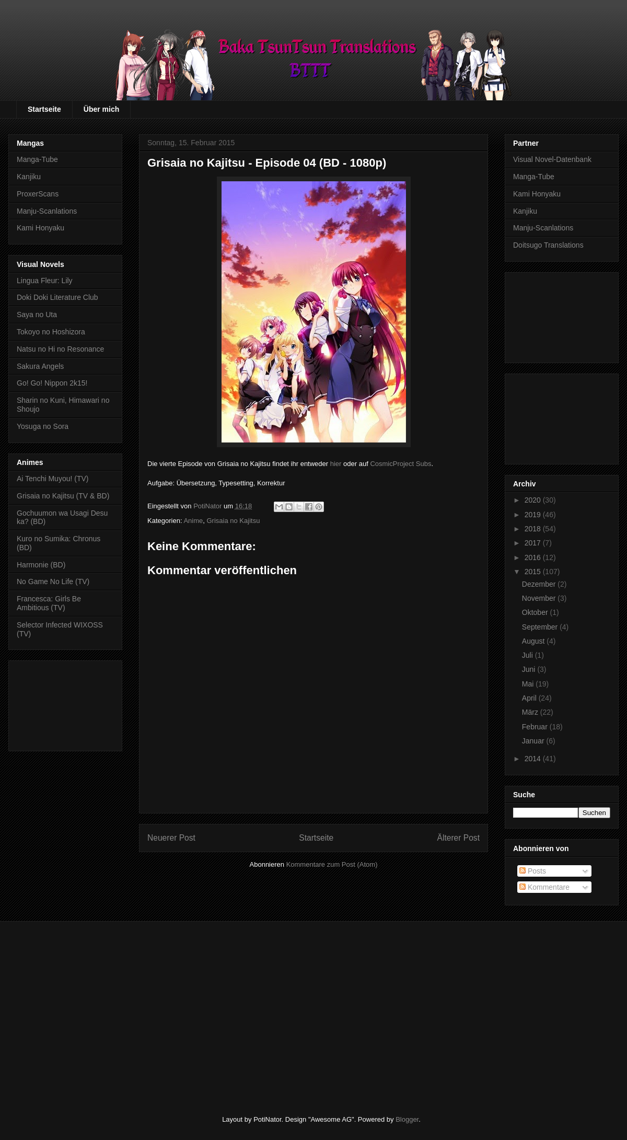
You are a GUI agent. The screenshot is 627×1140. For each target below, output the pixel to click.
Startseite (44, 109)
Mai (529, 684)
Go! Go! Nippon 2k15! (52, 383)
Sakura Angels (40, 366)
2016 (534, 557)
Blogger (407, 1119)
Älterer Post (458, 837)
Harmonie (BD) (41, 565)
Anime (193, 521)
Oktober (536, 612)
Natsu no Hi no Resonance (60, 349)
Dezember (540, 584)
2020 (534, 500)
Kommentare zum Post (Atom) (332, 864)
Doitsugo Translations (548, 245)
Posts (532, 871)
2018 (534, 529)
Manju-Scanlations (47, 211)
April (530, 698)
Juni (530, 669)
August (534, 641)
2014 (534, 758)
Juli (528, 655)
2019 (534, 514)
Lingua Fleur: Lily (45, 280)
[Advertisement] (65, 704)
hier (336, 464)
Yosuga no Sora (42, 426)
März (531, 712)
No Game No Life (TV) (53, 581)
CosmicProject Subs (400, 464)
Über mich (101, 109)
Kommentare (544, 887)
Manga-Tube (37, 159)
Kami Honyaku (40, 228)
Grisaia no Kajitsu (233, 521)
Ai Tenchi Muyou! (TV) (52, 478)
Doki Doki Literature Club (57, 297)
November (540, 598)
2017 (534, 543)
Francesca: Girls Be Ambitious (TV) (49, 603)
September (541, 627)
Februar (536, 727)
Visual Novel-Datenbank (552, 159)
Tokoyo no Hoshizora (51, 332)
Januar (534, 741)
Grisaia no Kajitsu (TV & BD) (63, 496)
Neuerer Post (171, 837)
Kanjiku (29, 176)
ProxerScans (38, 194)
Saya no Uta (37, 314)
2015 (534, 571)
